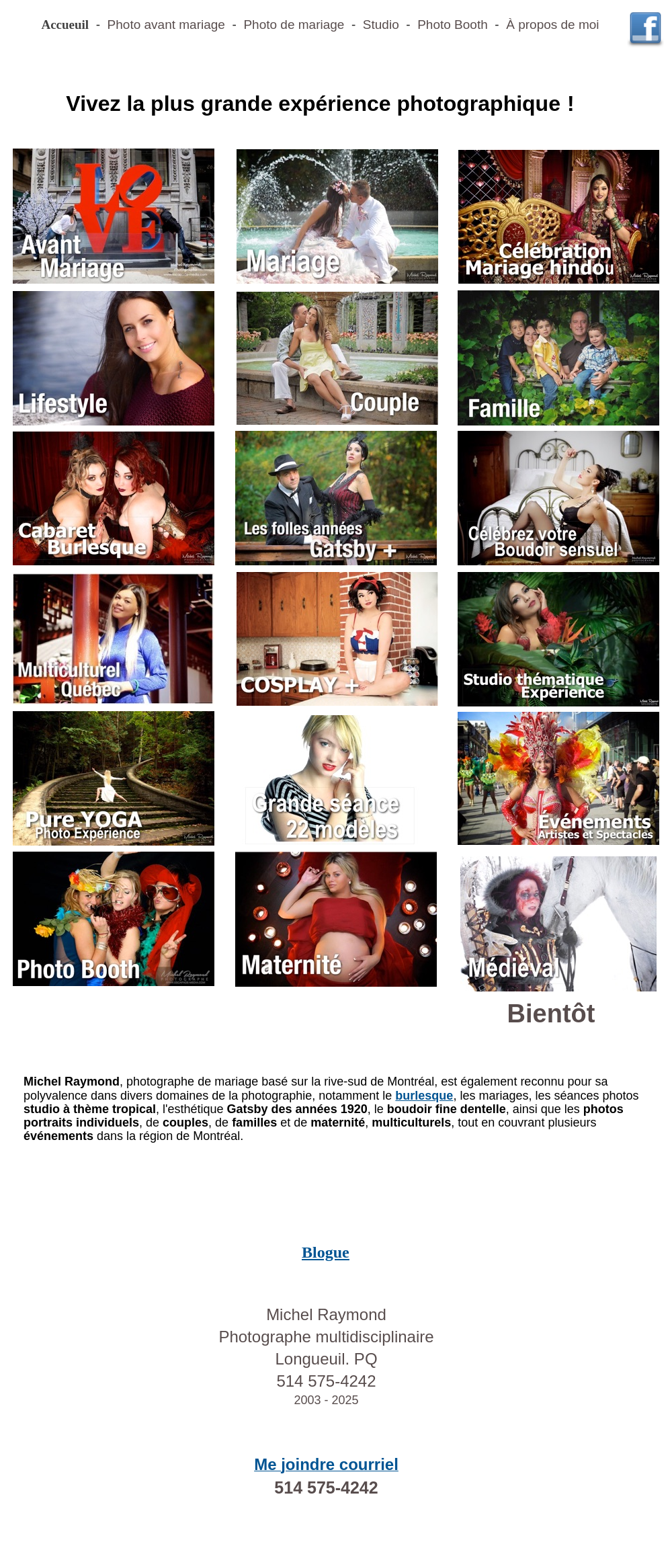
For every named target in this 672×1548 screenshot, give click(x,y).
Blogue (325, 1252)
